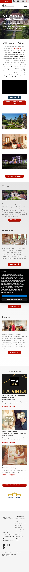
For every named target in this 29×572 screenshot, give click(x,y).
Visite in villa (18, 532)
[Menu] (25, 6)
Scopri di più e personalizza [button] (14, 299)
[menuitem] (25, 6)
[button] (27, 271)
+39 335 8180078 (8, 536)
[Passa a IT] (26, 1)
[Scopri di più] (14, 220)
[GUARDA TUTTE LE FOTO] (14, 176)
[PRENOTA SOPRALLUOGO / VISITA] (14, 102)
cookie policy (12, 283)
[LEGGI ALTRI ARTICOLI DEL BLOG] (14, 485)
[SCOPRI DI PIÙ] (14, 97)
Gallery (17, 538)
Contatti (17, 540)
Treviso (19, 48)
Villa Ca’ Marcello (19, 530)
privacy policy (4, 277)
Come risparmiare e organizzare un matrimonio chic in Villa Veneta (14, 433)
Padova (13, 48)
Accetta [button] (14, 296)
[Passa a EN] (23, 1)
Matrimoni (17, 534)
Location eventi (19, 536)
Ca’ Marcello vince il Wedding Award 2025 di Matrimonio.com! (13, 397)
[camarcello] (12, 6)
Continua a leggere (9, 406)
